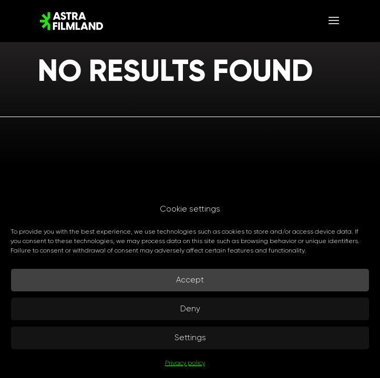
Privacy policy (185, 362)
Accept (190, 280)
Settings (190, 337)
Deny (190, 308)
